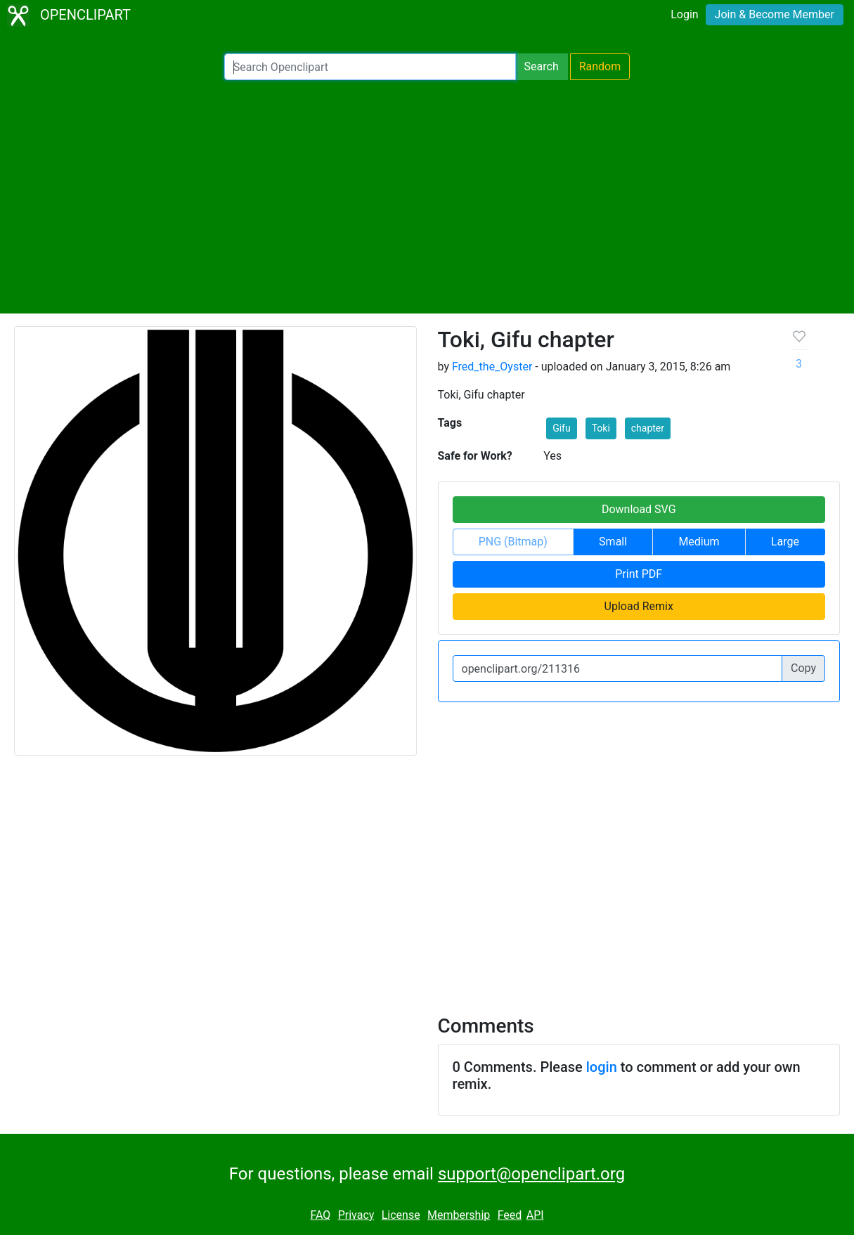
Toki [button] (601, 428)
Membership (458, 1215)
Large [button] (785, 541)
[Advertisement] (427, 196)
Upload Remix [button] (638, 606)
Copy (803, 668)
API (535, 1215)
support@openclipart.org (531, 1174)
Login (684, 14)
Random (600, 66)
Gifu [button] (561, 428)
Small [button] (613, 541)
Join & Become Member (774, 14)
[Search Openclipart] (370, 66)
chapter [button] (647, 428)
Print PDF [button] (638, 574)
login (601, 1067)
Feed (510, 1215)
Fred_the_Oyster (492, 366)
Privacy (356, 1215)
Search (541, 66)
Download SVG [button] (639, 509)
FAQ (320, 1215)
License (401, 1215)
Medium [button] (698, 541)
